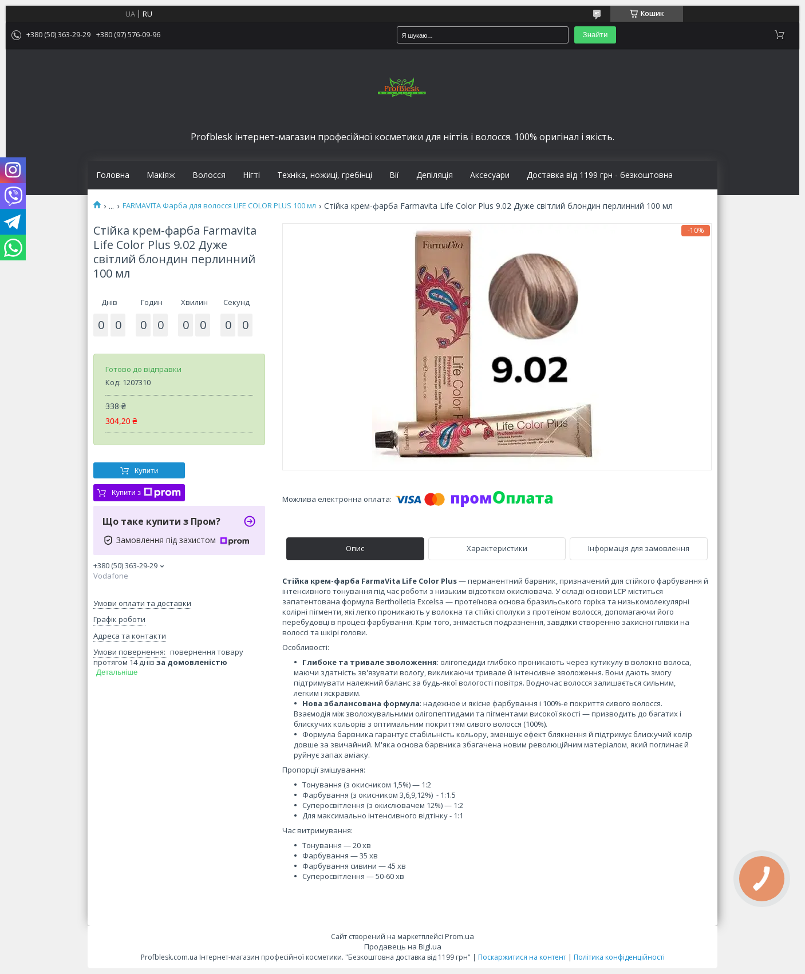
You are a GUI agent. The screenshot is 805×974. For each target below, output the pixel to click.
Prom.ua (459, 936)
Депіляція (434, 175)
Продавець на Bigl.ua (402, 946)
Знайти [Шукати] (595, 34)
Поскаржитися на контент (522, 957)
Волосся (209, 175)
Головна (112, 175)
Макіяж (161, 175)
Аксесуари (490, 175)
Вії (394, 175)
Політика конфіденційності (619, 957)
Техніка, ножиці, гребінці (324, 175)
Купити (147, 470)
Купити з (146, 493)
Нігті (251, 175)
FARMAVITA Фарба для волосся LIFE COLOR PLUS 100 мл (219, 206)
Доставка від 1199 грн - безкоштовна (600, 175)
